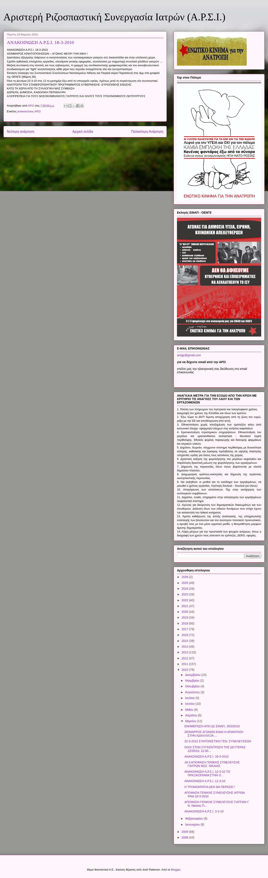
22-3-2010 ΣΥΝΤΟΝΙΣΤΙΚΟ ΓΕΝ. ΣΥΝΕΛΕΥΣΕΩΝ (217, 741)
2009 (185, 831)
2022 (185, 600)
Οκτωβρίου (193, 686)
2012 (185, 658)
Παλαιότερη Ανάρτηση (147, 131)
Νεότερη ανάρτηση (20, 131)
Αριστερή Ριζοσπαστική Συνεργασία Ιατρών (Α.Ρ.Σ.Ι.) (114, 17)
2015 (185, 641)
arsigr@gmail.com (189, 355)
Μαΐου (189, 709)
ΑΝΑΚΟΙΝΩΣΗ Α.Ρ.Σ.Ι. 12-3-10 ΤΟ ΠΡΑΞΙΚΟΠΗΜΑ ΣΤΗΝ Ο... (207, 773)
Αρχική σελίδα (82, 131)
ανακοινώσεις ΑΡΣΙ (29, 111)
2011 (185, 664)
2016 (185, 635)
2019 (185, 617)
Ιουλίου (190, 698)
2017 (185, 629)
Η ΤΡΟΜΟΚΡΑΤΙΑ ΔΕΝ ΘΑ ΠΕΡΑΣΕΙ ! (209, 787)
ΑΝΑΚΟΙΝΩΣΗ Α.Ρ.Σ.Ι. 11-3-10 (204, 781)
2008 (185, 837)
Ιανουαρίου (193, 824)
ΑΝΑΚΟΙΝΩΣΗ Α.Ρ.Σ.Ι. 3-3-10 (204, 811)
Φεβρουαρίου (194, 818)
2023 (185, 594)
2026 (185, 577)
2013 (185, 652)
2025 (185, 583)
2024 (185, 588)
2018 (185, 623)
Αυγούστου (193, 692)
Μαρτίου (191, 721)
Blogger (175, 869)
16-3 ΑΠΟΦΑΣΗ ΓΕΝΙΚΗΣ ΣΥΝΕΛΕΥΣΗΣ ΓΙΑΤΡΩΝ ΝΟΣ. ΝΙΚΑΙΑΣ (212, 764)
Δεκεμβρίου (193, 674)
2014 (185, 646)
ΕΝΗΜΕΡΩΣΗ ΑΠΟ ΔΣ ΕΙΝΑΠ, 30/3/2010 (212, 726)
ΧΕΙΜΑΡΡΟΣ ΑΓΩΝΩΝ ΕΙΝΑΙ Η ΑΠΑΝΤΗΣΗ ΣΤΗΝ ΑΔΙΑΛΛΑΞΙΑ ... (213, 733)
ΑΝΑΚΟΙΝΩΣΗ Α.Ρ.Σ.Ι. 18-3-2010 (206, 756)
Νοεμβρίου (192, 680)
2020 (185, 611)
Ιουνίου (190, 703)
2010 (185, 669)
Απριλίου (191, 715)
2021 (185, 606)
